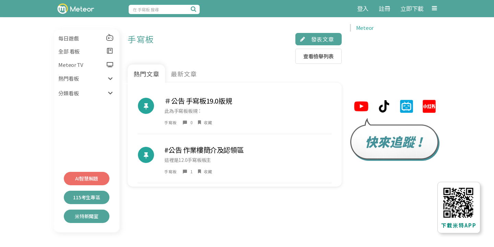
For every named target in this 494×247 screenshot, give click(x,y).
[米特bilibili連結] (406, 107)
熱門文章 (146, 73)
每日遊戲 (86, 38)
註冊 (384, 8)
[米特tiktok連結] (384, 107)
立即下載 (411, 8)
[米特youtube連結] (361, 107)
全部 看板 (86, 51)
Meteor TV (85, 64)
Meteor (365, 27)
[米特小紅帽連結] (429, 107)
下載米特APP (459, 225)
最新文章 (184, 73)
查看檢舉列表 (318, 56)
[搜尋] (194, 8)
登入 (362, 8)
